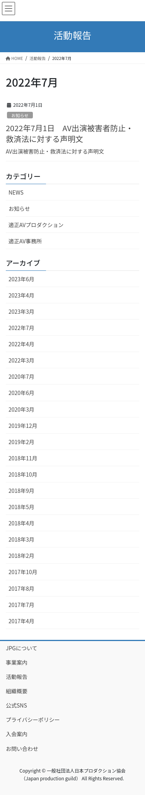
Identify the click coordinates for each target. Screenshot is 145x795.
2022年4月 (21, 344)
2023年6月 (21, 279)
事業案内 (16, 662)
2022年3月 (21, 360)
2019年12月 (23, 425)
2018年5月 (21, 507)
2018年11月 (23, 458)
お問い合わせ (22, 748)
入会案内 (16, 734)
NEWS (16, 192)
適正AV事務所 (25, 241)
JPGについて (22, 648)
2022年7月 (21, 328)
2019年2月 (21, 442)
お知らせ (20, 115)
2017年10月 (23, 572)
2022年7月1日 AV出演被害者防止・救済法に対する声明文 (69, 133)
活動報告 (16, 676)
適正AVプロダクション (36, 225)
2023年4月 (21, 295)
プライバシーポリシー (33, 719)
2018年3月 (21, 539)
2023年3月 (21, 311)
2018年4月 (21, 523)
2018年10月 (23, 474)
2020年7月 (21, 376)
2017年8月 (21, 588)
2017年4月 (21, 621)
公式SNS (16, 705)
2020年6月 (21, 393)
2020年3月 (21, 409)
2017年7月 (21, 605)
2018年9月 (21, 490)
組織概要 (16, 691)
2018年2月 (21, 555)
